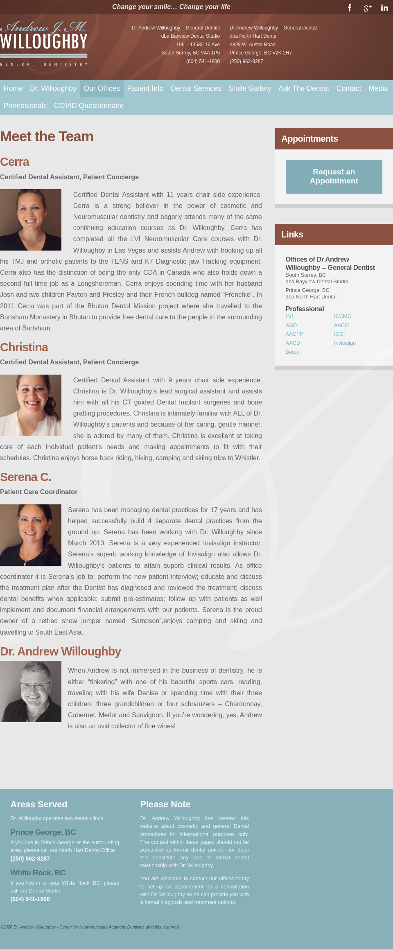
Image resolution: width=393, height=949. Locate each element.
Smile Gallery (249, 88)
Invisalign (345, 343)
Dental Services (196, 88)
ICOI (339, 334)
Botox (292, 352)
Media (378, 88)
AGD (291, 325)
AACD (293, 343)
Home (13, 88)
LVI (289, 316)
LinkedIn (384, 8)
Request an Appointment (334, 176)
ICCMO (343, 316)
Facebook (350, 8)
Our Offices (102, 88)
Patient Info (145, 88)
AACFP (294, 334)
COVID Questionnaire (89, 106)
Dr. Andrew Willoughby (44, 44)
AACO (341, 325)
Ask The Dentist (303, 88)
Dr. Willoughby (53, 88)
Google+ (367, 8)
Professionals (25, 106)
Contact (349, 88)
